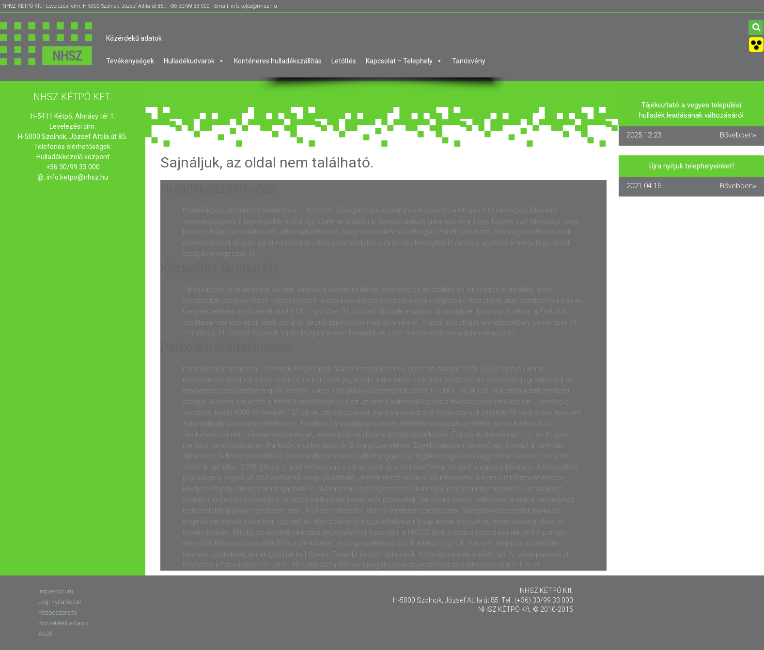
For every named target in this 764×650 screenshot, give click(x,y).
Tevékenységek (130, 61)
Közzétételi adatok (63, 623)
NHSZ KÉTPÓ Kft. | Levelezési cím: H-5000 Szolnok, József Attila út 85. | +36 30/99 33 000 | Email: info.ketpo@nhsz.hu (139, 6)
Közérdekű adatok (134, 38)
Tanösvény (468, 61)
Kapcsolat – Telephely (404, 61)
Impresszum (55, 591)
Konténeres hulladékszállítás (278, 61)
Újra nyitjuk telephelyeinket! (691, 166)
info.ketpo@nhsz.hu (77, 177)
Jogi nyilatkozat (59, 601)
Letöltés (343, 61)
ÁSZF (45, 633)
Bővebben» (738, 135)
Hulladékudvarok (194, 61)
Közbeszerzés (57, 612)
